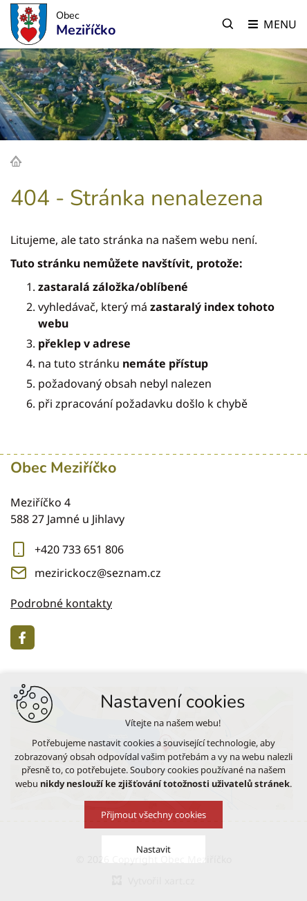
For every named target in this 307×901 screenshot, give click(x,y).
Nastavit (153, 849)
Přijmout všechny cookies (153, 814)
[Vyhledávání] (228, 24)
